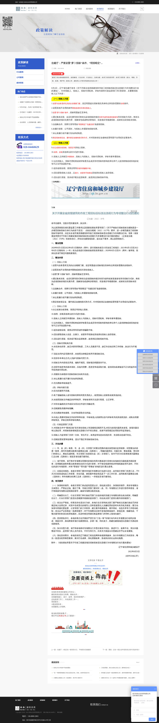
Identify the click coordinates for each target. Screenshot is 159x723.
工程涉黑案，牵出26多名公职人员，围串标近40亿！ (116, 667)
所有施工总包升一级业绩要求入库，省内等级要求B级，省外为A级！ (120, 673)
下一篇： (121, 650)
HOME (67, 9)
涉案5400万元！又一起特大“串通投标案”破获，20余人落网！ (118, 678)
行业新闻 (141, 53)
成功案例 (135, 53)
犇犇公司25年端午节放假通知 (29, 117)
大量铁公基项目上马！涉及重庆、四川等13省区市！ (68, 678)
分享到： (137, 63)
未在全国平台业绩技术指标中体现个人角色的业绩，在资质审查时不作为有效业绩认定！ (31, 97)
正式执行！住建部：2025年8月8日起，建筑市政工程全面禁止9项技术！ (31, 112)
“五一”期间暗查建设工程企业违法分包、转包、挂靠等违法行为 (71, 673)
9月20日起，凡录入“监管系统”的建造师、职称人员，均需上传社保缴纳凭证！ (31, 107)
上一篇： (71, 650)
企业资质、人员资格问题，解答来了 (31, 122)
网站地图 (59, 712)
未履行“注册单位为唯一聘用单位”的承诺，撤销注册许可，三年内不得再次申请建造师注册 (31, 102)
